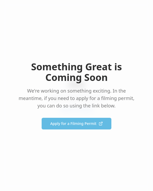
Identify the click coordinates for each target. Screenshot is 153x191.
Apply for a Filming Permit (76, 123)
